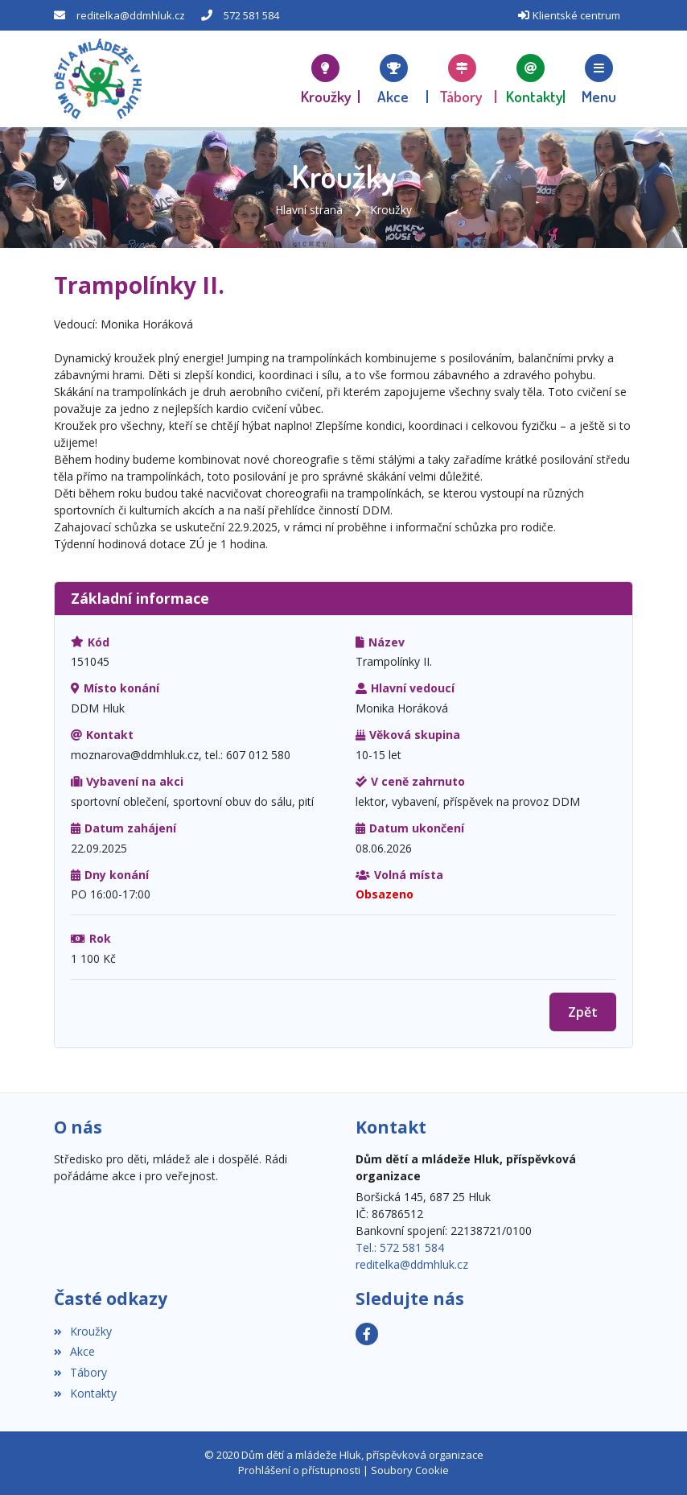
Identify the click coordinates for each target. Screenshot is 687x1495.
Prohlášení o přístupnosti (299, 1470)
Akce (74, 1351)
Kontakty (85, 1393)
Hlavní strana (309, 209)
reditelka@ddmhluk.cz (130, 15)
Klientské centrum (576, 15)
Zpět (583, 1012)
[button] (599, 78)
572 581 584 (251, 15)
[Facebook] (367, 1334)
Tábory (80, 1372)
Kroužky (391, 209)
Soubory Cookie (410, 1470)
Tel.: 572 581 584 (400, 1247)
